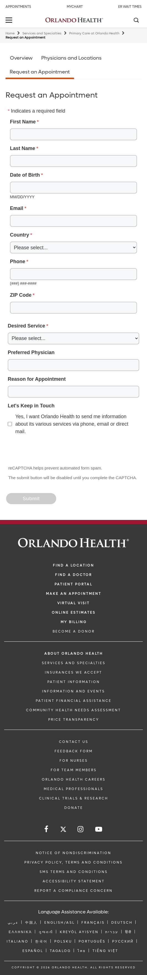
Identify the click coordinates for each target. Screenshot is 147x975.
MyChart (75, 6)
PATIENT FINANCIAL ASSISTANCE (74, 701)
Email (16, 208)
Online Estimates (74, 612)
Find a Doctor (73, 575)
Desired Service (26, 326)
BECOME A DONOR (74, 631)
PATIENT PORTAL (73, 584)
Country (19, 235)
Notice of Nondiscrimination (73, 853)
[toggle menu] (10, 21)
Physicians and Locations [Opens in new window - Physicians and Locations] (71, 58)
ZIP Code (21, 295)
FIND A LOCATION (73, 565)
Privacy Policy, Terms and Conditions (73, 862)
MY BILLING (74, 622)
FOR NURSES (74, 760)
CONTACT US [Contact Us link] (73, 742)
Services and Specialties (41, 33)
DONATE (73, 808)
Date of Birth (25, 175)
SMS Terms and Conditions (74, 872)
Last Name (22, 148)
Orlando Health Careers (73, 779)
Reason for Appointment (37, 379)
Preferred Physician (31, 352)
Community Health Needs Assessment (73, 710)
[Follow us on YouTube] (99, 829)
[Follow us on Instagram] (81, 829)
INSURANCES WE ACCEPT (73, 672)
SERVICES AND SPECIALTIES (73, 663)
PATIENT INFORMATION (73, 682)
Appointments (18, 6)
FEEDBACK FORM (74, 751)
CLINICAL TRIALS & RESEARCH (73, 798)
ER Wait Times (129, 6)
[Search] (135, 20)
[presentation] (49, 450)
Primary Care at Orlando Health (94, 33)
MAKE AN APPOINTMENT (73, 593)
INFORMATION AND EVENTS (73, 691)
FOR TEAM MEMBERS (74, 770)
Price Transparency (73, 719)
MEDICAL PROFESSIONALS (73, 789)
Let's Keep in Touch (31, 405)
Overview (21, 58)
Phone (17, 261)
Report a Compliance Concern (73, 890)
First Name (23, 122)
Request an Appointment (40, 72)
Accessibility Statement (74, 881)
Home (10, 33)
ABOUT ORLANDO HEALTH (73, 653)
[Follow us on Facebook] (46, 829)
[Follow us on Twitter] (63, 830)
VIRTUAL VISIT (73, 603)
